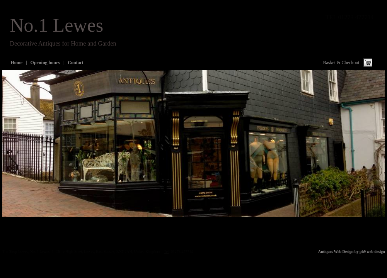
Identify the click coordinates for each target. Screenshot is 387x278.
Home (17, 62)
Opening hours (45, 62)
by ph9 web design (370, 251)
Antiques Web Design (336, 251)
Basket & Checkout (341, 62)
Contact (76, 62)
